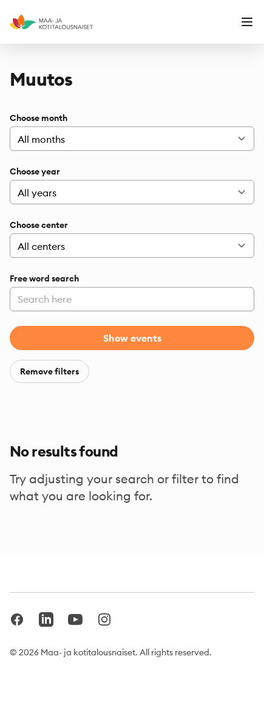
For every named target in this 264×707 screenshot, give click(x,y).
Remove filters (49, 371)
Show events (132, 338)
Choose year (35, 171)
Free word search (44, 278)
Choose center (39, 224)
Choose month (38, 117)
